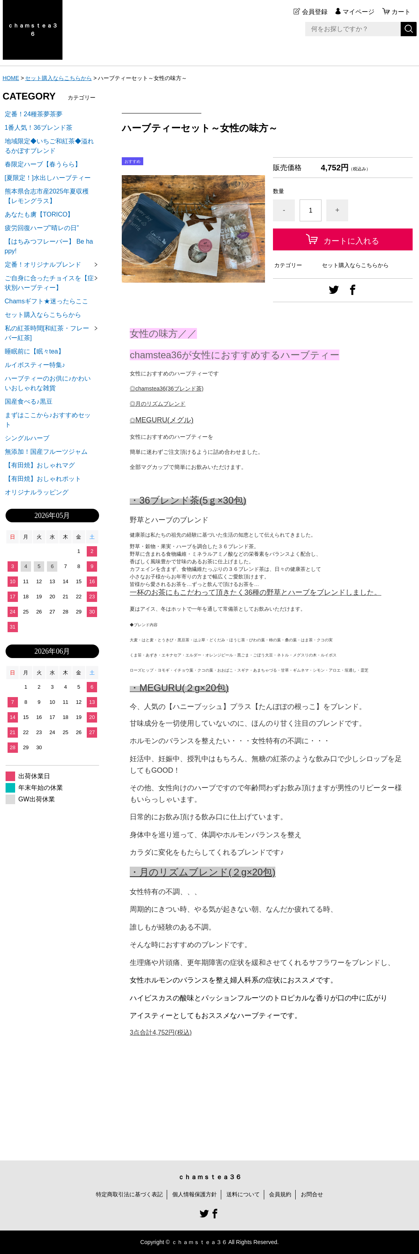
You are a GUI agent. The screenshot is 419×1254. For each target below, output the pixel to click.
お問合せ (312, 1194)
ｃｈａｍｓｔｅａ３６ (33, 29)
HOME (11, 78)
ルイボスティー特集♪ (35, 364)
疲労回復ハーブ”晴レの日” (42, 228)
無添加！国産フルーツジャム (46, 451)
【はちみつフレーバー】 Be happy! (49, 246)
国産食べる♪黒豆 (29, 401)
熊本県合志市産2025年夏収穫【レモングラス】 (47, 196)
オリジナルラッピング (36, 492)
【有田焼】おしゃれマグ (40, 465)
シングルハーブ (27, 438)
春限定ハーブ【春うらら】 (43, 164)
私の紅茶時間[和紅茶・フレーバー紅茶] (47, 333)
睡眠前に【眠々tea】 (34, 351)
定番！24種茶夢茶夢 (34, 114)
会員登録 (314, 11)
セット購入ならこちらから (58, 78)
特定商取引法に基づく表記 (129, 1194)
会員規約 (280, 1194)
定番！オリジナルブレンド (43, 264)
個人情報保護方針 (194, 1194)
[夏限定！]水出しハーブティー (48, 177)
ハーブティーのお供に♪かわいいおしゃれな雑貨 (48, 383)
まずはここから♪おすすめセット (48, 420)
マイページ (358, 11)
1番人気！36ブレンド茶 (39, 127)
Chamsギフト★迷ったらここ (47, 301)
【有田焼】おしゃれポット (43, 478)
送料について (243, 1194)
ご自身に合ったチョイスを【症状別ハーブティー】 (49, 283)
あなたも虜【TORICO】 (39, 214)
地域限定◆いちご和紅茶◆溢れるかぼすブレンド (49, 146)
